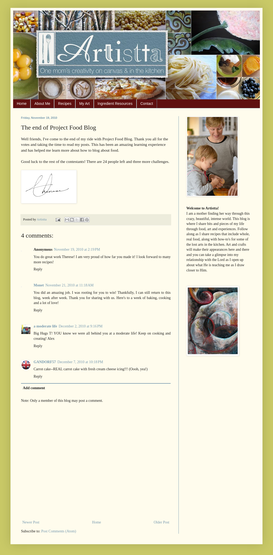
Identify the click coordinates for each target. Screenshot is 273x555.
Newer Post (30, 522)
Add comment (34, 388)
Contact (146, 103)
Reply (38, 269)
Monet (39, 285)
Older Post (162, 522)
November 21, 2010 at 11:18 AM (69, 285)
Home (22, 103)
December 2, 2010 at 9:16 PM (80, 326)
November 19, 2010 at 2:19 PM (77, 249)
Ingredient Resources (115, 103)
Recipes (64, 103)
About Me (42, 103)
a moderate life (45, 326)
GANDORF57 (45, 362)
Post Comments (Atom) (58, 531)
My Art (84, 103)
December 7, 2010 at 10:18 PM (80, 362)
